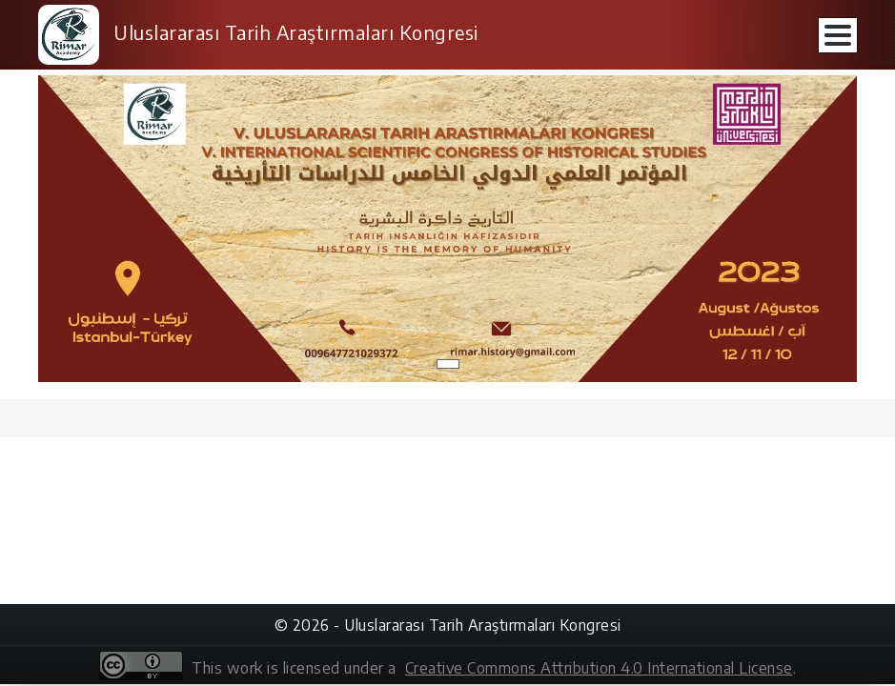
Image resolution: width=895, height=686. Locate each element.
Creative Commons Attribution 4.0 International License (599, 667)
